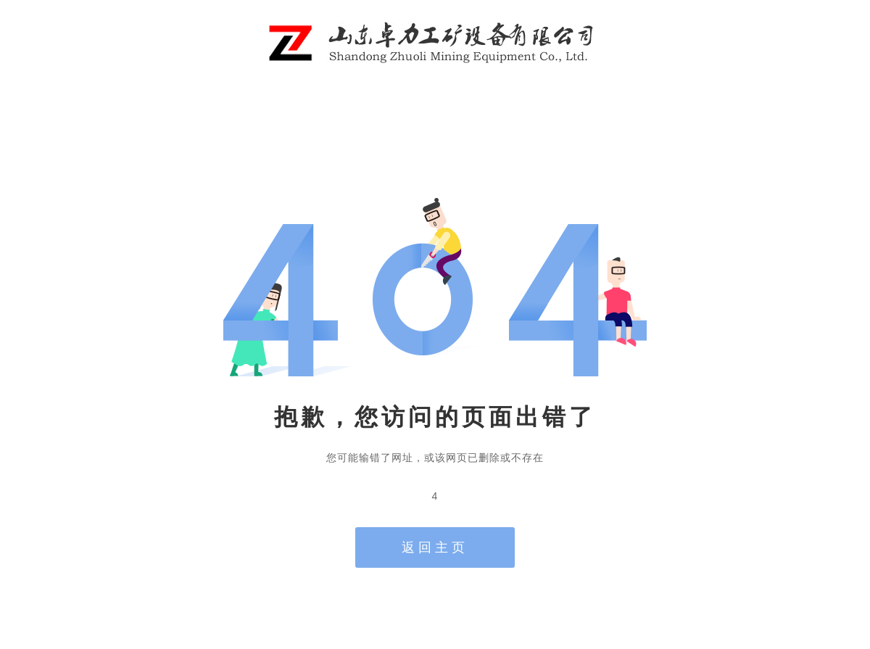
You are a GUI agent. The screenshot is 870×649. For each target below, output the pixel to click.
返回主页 (435, 547)
